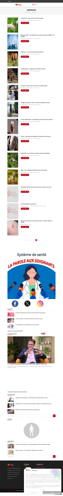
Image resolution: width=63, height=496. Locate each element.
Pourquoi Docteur (11, 490)
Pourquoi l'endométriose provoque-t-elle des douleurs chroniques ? (30, 312)
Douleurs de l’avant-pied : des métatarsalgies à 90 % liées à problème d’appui (32, 444)
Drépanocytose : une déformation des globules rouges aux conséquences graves (33, 403)
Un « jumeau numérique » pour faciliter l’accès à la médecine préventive (27, 364)
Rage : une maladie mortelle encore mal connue (34, 170)
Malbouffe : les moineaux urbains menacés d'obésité (35, 153)
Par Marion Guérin (35, 20)
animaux (34, 12)
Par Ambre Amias (35, 54)
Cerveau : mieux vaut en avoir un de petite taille (34, 85)
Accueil (28, 12)
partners (34, 474)
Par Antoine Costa (35, 138)
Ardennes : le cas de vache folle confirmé (32, 52)
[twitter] (29, 303)
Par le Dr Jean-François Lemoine (38, 206)
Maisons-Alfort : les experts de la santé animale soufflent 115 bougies (37, 35)
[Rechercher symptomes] (54, 456)
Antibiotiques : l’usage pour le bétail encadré (33, 69)
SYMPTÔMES (10, 441)
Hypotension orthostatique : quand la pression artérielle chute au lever (31, 397)
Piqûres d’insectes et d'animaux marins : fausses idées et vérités (36, 221)
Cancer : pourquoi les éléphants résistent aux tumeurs (35, 136)
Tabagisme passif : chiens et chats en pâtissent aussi (35, 102)
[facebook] (17, 303)
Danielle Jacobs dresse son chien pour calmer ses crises (36, 187)
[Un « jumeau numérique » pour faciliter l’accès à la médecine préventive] (31, 349)
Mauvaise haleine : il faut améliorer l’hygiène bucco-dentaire (29, 450)
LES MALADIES (10, 394)
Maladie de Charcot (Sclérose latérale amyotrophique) (27, 409)
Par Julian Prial (35, 87)
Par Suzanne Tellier (36, 104)
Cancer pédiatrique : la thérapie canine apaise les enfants (36, 119)
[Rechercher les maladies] (54, 415)
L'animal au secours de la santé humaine (32, 18)
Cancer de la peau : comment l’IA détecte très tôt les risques (28, 318)
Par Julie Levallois (35, 121)
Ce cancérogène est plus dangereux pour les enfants (27, 324)
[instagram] (42, 303)
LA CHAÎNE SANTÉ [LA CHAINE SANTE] (11, 333)
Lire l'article (25, 22)
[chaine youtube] (48, 334)
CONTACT (9, 1)
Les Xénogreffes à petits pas (28, 204)
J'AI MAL (9, 419)
